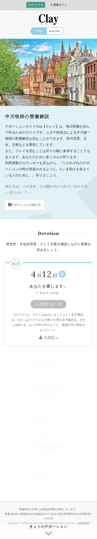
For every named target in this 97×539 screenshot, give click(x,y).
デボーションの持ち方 (25, 205)
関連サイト (58, 4)
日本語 (39, 31)
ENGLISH (54, 31)
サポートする (35, 4)
